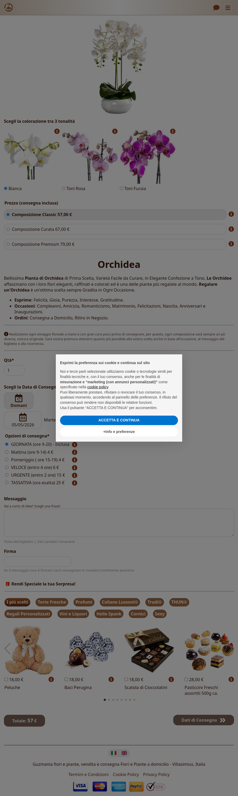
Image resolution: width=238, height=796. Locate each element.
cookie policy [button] (97, 387)
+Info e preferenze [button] (119, 432)
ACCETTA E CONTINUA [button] (119, 420)
